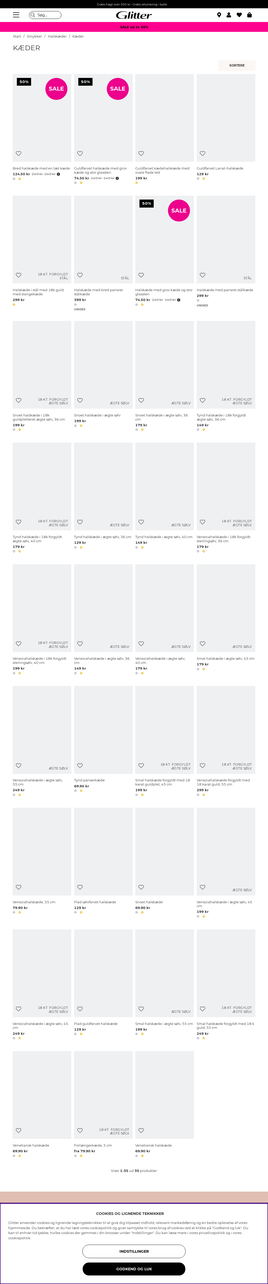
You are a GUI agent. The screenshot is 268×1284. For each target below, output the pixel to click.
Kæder (78, 36)
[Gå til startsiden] (134, 15)
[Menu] (17, 15)
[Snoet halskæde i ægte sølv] (103, 377)
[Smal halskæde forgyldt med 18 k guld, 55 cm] (226, 985)
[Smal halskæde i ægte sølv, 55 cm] (164, 985)
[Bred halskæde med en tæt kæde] (42, 130)
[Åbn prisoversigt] (57, 174)
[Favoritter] (242, 15)
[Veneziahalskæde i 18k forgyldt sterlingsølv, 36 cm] (226, 499)
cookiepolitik (19, 1238)
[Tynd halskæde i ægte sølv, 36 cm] (103, 499)
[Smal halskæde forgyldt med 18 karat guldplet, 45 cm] (164, 742)
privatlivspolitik (212, 1233)
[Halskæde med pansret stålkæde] (226, 253)
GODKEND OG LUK (134, 1269)
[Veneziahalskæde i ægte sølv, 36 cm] (103, 620)
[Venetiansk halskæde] (42, 1105)
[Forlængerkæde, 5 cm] (103, 1105)
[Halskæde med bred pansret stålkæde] (103, 253)
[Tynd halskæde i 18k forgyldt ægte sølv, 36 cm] (226, 377)
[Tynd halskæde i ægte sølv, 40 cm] (164, 499)
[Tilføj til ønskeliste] (18, 154)
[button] (232, 15)
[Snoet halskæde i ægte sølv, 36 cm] (164, 377)
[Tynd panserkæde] (103, 742)
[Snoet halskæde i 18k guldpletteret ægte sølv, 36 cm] (42, 377)
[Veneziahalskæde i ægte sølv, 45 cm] (226, 864)
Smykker (35, 36)
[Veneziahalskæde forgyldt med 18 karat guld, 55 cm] (226, 742)
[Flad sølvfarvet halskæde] (103, 864)
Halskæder (57, 36)
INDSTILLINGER (134, 1251)
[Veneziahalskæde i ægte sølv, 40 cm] (164, 620)
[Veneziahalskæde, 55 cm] (42, 864)
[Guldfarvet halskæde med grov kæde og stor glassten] (103, 130)
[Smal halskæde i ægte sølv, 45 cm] (226, 620)
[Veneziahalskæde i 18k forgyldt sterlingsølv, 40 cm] (42, 620)
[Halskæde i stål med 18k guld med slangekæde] (42, 253)
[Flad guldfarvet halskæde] (103, 985)
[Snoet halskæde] (164, 864)
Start (17, 36)
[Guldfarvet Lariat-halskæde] (226, 130)
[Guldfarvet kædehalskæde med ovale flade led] (164, 130)
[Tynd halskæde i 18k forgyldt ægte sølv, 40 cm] (42, 499)
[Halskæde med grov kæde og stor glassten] (164, 253)
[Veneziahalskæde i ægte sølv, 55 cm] (42, 742)
